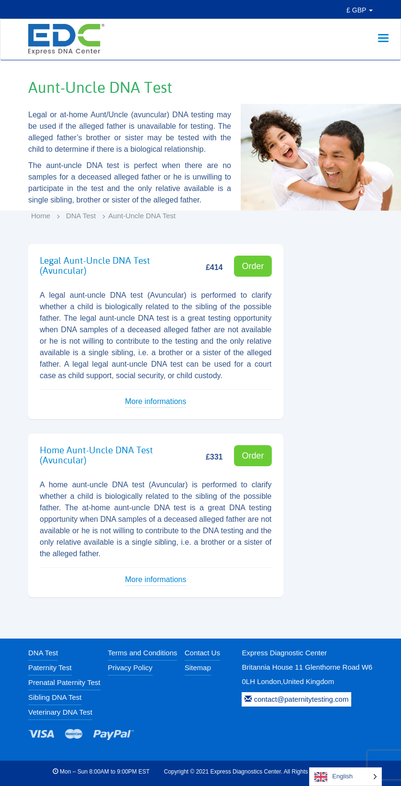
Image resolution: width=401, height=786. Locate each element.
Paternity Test (50, 667)
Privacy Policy (130, 667)
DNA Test (81, 216)
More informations (155, 401)
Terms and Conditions (142, 653)
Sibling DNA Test (54, 697)
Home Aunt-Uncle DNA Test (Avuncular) (96, 455)
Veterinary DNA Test (60, 712)
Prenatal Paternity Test (64, 682)
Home (40, 216)
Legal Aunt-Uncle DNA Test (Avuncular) (95, 265)
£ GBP (359, 10)
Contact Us (202, 653)
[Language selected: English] (345, 776)
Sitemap (198, 667)
